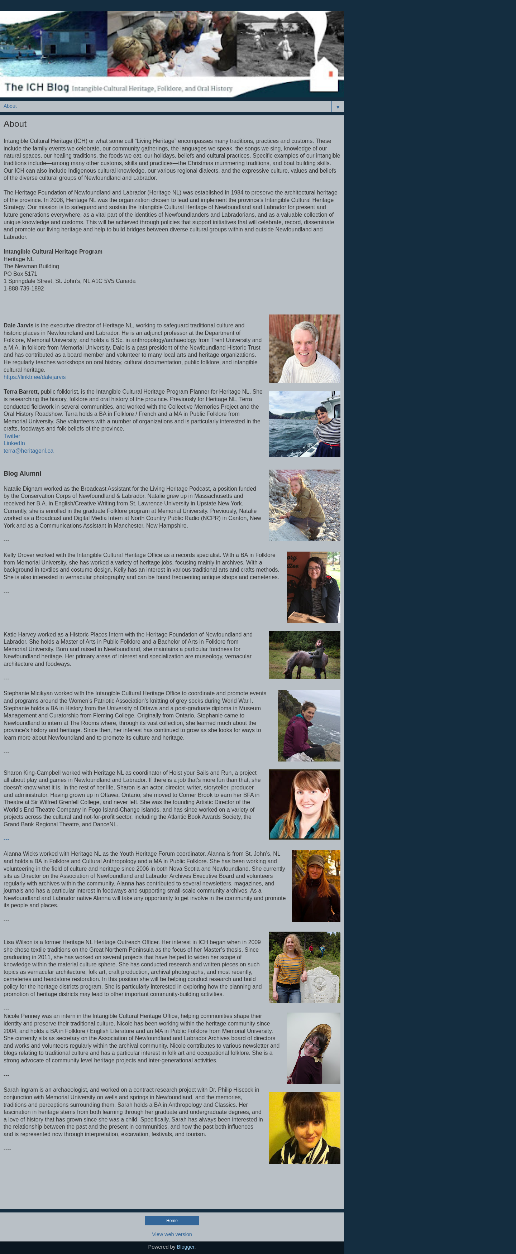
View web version (172, 1234)
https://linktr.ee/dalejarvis (35, 377)
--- (6, 839)
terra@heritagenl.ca (28, 451)
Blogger (186, 1247)
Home (172, 1220)
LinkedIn (14, 443)
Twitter (12, 436)
